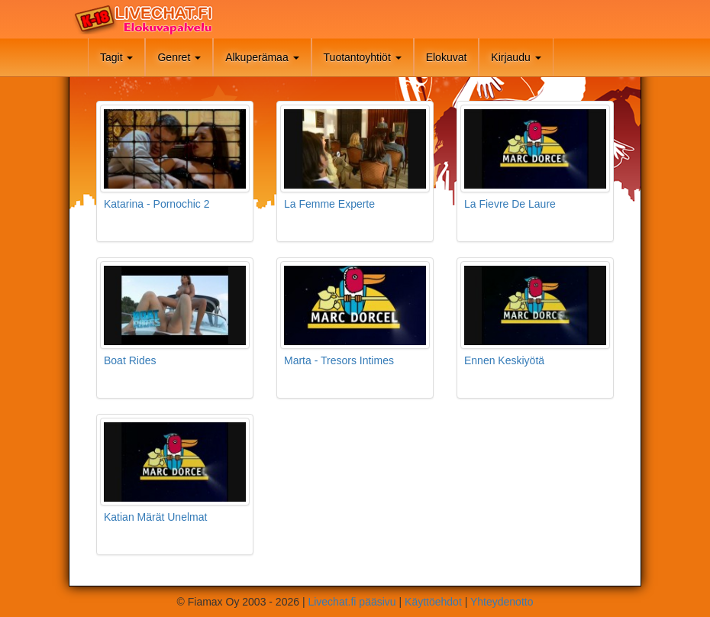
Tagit (116, 57)
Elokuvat (446, 57)
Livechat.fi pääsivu (351, 602)
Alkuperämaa (262, 57)
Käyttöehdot (433, 602)
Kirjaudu (516, 57)
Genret (179, 57)
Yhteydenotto (502, 602)
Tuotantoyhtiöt (363, 57)
